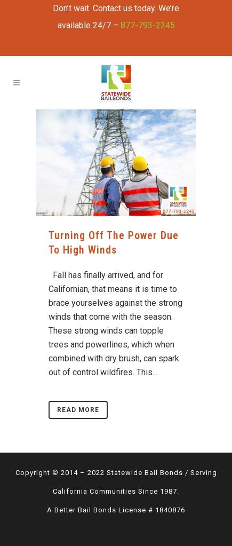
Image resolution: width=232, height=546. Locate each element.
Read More (78, 410)
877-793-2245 (148, 25)
